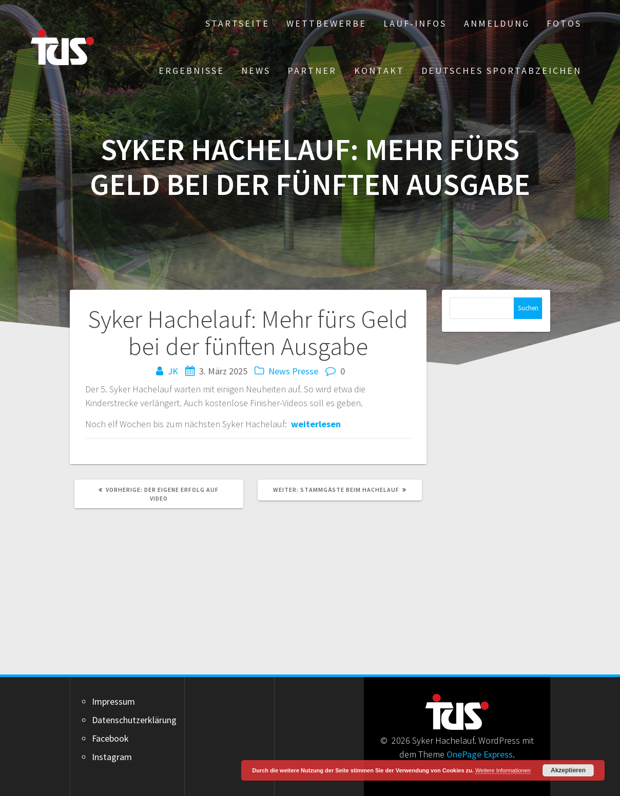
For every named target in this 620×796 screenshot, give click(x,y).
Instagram (112, 757)
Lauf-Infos (415, 23)
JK (173, 371)
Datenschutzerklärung (134, 720)
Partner (312, 70)
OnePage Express (480, 754)
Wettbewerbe (326, 23)
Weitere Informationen (503, 770)
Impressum (113, 701)
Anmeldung (497, 23)
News (255, 70)
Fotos (564, 23)
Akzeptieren (568, 770)
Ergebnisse (191, 70)
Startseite (237, 23)
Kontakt (379, 70)
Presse (305, 371)
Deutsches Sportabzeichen (501, 70)
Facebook (110, 738)
